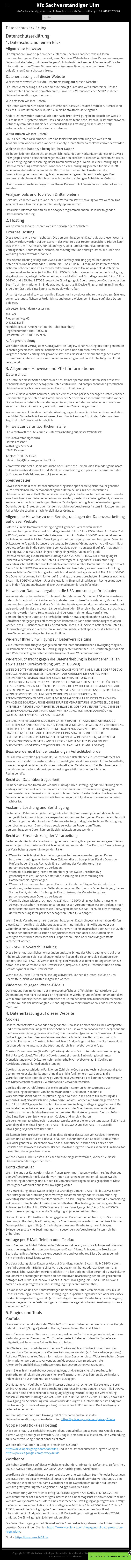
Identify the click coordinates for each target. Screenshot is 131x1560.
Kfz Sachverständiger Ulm (67, 5)
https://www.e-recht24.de (31, 1537)
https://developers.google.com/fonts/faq (32, 1449)
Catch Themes (74, 1556)
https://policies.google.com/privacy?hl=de (88, 1419)
